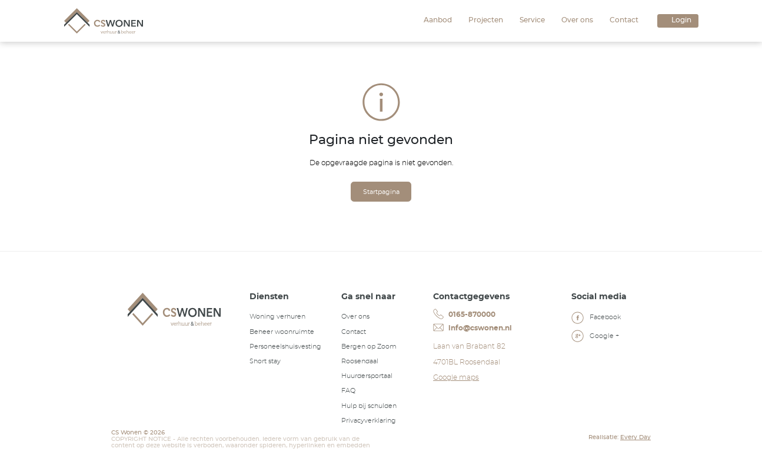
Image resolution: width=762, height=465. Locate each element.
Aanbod (438, 20)
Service (532, 20)
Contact (624, 20)
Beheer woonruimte (281, 332)
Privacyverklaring (368, 420)
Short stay (265, 361)
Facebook (596, 318)
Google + (595, 337)
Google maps (456, 377)
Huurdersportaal (366, 376)
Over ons (577, 20)
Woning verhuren (277, 316)
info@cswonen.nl (472, 328)
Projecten (485, 20)
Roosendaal (359, 361)
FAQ (348, 390)
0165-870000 (464, 314)
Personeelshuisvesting (285, 346)
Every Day (635, 437)
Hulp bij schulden (369, 406)
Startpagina (381, 192)
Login (681, 20)
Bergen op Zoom (369, 346)
